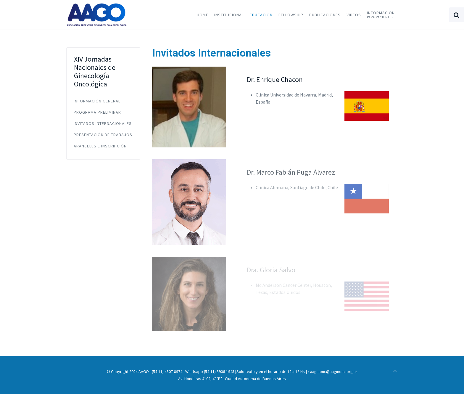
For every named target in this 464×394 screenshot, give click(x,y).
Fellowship (290, 14)
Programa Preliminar (97, 112)
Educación (261, 14)
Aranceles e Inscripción (100, 146)
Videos (354, 14)
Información (381, 14)
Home (202, 14)
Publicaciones (325, 14)
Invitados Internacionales (103, 123)
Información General (97, 101)
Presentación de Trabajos (103, 134)
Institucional (229, 14)
